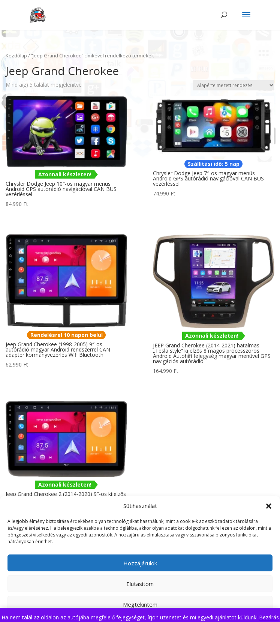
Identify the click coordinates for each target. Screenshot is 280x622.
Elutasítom (140, 583)
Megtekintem (140, 604)
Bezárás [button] (269, 617)
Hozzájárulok (140, 563)
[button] (269, 506)
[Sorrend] (233, 85)
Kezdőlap (16, 55)
